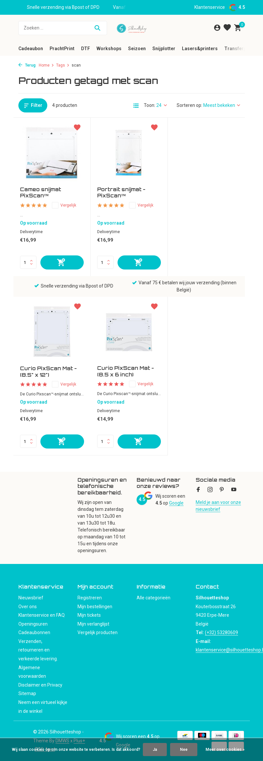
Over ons (27, 606)
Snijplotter (163, 48)
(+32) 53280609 (221, 632)
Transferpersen (241, 48)
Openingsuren (33, 624)
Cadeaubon (30, 48)
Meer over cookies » (225, 749)
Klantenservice (209, 7)
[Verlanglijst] (227, 28)
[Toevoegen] (62, 262)
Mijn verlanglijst (93, 624)
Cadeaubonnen (34, 632)
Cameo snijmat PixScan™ (40, 192)
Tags (63, 65)
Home (46, 65)
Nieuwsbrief (30, 597)
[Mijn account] (217, 27)
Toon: (149, 105)
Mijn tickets (89, 615)
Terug (26, 65)
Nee (183, 749)
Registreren (89, 597)
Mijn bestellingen (94, 606)
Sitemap (27, 693)
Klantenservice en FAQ (41, 615)
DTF (85, 48)
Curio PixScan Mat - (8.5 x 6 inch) (48, 371)
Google (176, 503)
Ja (155, 749)
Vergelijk (64, 205)
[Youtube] (233, 490)
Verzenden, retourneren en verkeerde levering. (38, 650)
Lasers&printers (200, 48)
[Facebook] (198, 490)
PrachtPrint (62, 48)
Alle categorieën (153, 597)
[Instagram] (210, 490)
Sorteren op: (189, 105)
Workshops (109, 48)
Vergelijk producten (97, 632)
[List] (136, 106)
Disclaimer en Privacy (40, 685)
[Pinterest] (222, 490)
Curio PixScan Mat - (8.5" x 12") (202, 193)
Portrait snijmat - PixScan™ (121, 192)
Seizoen (137, 48)
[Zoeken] (62, 28)
